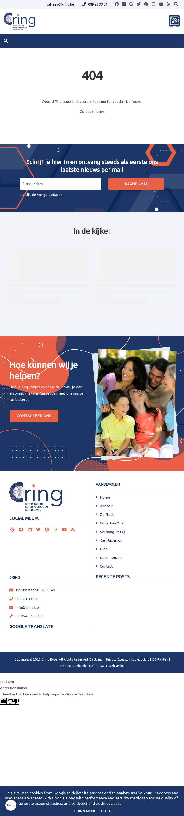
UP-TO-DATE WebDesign (107, 665)
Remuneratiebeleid (73, 665)
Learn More (85, 811)
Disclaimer (96, 659)
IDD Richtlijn (160, 659)
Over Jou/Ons (111, 523)
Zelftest (107, 514)
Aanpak (106, 506)
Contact (106, 566)
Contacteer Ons (34, 416)
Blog (104, 549)
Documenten (111, 558)
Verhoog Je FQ (112, 532)
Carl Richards (111, 540)
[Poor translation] (13, 701)
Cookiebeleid (140, 659)
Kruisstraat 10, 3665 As (35, 590)
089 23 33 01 (26, 599)
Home (105, 497)
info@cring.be (27, 607)
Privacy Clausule (117, 659)
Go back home (92, 111)
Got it (106, 811)
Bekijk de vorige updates (41, 195)
